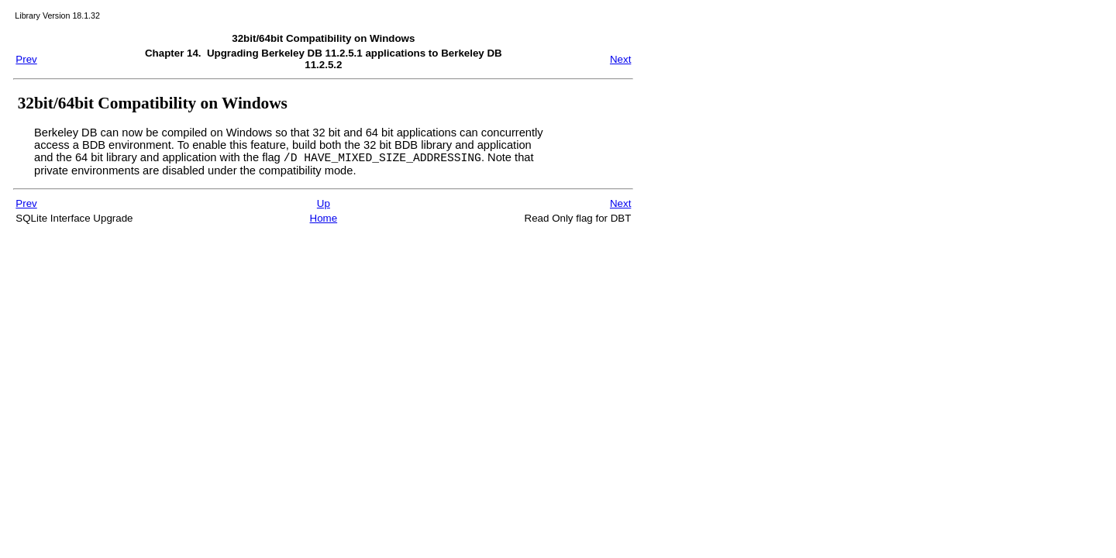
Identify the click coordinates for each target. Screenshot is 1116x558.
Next (620, 59)
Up (323, 206)
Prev (26, 59)
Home (324, 220)
